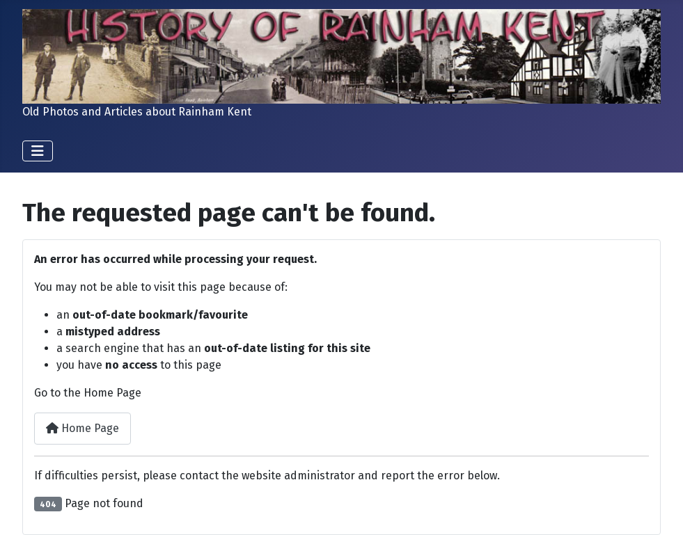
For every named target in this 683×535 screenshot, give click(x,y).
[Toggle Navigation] (37, 151)
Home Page (82, 428)
